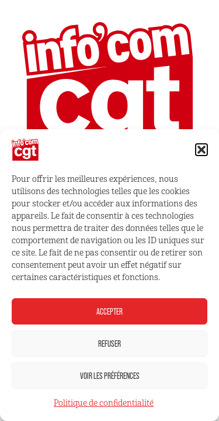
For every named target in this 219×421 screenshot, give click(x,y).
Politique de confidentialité (104, 403)
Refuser (109, 343)
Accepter (109, 311)
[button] (201, 150)
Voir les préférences (110, 376)
